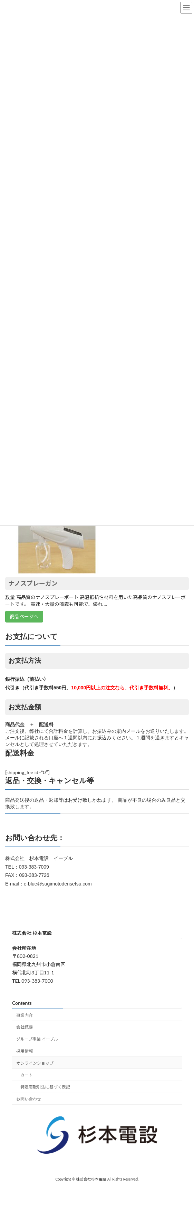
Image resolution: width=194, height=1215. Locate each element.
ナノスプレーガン (33, 583)
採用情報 (24, 1051)
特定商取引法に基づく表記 (45, 1087)
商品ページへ (24, 616)
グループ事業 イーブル (37, 1039)
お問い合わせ (28, 1099)
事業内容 (24, 1015)
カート (26, 1075)
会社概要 (24, 1027)
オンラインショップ (35, 1063)
